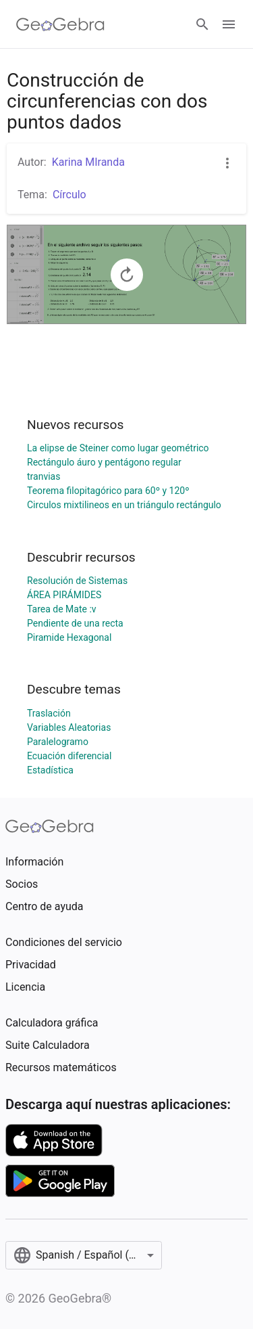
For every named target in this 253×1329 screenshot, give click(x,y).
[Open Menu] (229, 24)
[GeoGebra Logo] (60, 24)
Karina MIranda (88, 162)
